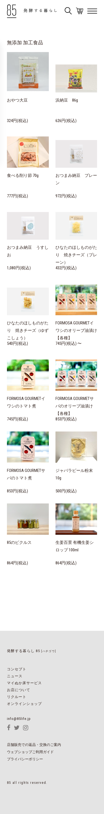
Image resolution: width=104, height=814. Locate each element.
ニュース (14, 676)
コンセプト (16, 669)
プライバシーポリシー (25, 759)
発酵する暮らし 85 (31, 651)
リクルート (16, 697)
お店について (18, 690)
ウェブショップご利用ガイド (30, 752)
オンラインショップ (24, 704)
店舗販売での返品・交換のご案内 (34, 745)
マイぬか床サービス (24, 683)
